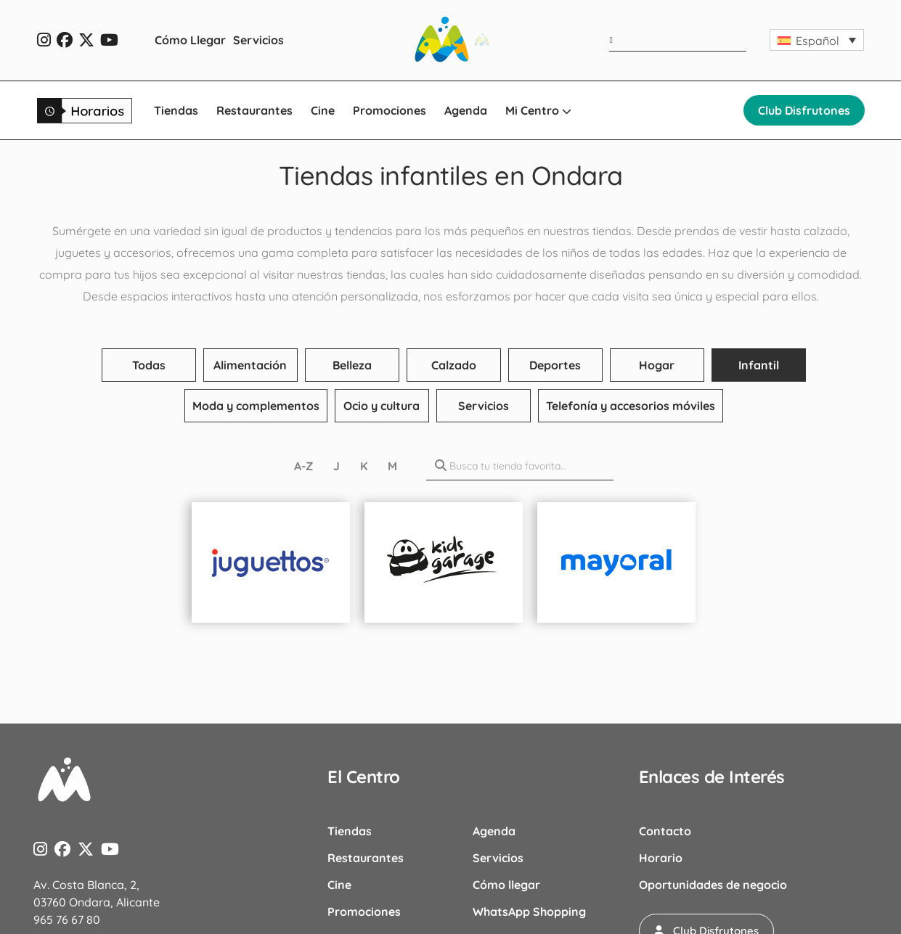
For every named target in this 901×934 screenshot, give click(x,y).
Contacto (665, 831)
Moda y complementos (255, 405)
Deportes (555, 365)
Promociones (389, 110)
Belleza (352, 365)
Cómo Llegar (190, 40)
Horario (660, 858)
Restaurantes (254, 110)
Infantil (758, 365)
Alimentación (250, 365)
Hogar (656, 365)
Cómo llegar (506, 884)
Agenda (465, 110)
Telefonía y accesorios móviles (630, 405)
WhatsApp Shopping (529, 911)
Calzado (453, 365)
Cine (323, 110)
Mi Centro (538, 110)
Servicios (258, 40)
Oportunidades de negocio (713, 884)
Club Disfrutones (804, 110)
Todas (149, 365)
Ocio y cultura (381, 405)
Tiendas (176, 110)
